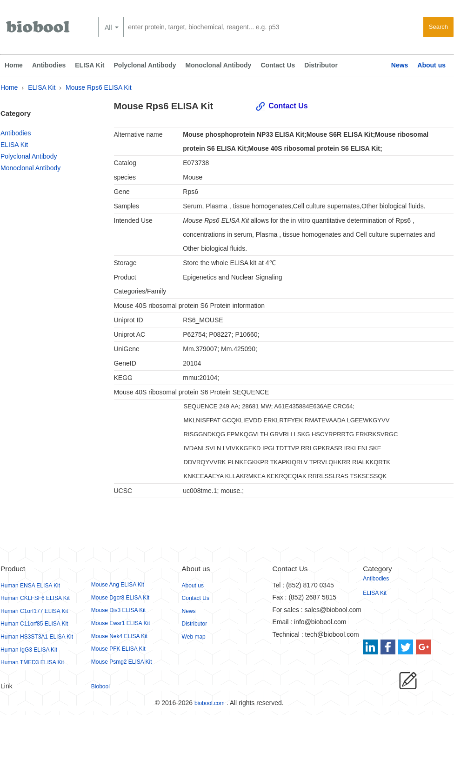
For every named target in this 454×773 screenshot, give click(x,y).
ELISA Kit (89, 65)
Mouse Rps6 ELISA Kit (99, 87)
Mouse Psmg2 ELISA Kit (121, 662)
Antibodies (49, 65)
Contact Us (277, 65)
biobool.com (209, 703)
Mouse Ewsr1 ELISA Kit (120, 623)
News (399, 65)
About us (431, 65)
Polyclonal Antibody (145, 65)
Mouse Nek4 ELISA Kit (119, 636)
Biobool (100, 686)
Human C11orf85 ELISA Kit (34, 623)
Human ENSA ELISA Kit (30, 585)
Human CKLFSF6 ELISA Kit (35, 598)
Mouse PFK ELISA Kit (118, 649)
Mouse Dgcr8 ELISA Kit (120, 597)
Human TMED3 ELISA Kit (32, 662)
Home (14, 65)
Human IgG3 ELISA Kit (28, 649)
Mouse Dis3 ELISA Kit (118, 610)
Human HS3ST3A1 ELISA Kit (36, 636)
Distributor (321, 65)
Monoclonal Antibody (219, 65)
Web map (194, 636)
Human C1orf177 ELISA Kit (34, 611)
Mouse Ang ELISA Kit (117, 584)
